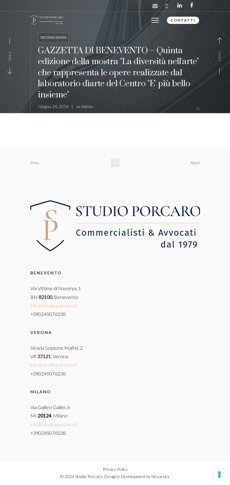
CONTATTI (183, 20)
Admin (87, 106)
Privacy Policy (115, 469)
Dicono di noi (53, 37)
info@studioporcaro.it (53, 305)
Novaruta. (161, 476)
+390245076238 (48, 314)
